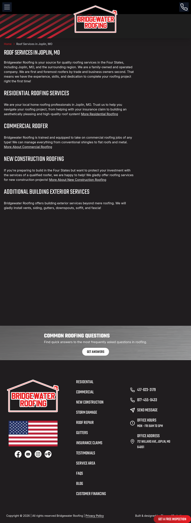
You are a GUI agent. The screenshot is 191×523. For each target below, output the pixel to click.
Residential (84, 382)
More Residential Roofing (99, 114)
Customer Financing (91, 494)
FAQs (79, 473)
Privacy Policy (95, 515)
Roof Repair (85, 422)
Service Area (85, 463)
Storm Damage (86, 412)
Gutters (82, 433)
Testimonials (85, 453)
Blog (79, 483)
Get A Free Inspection (172, 519)
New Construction (90, 402)
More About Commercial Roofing (28, 147)
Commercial (85, 392)
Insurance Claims (89, 443)
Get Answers (95, 352)
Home (8, 44)
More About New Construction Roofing (77, 180)
